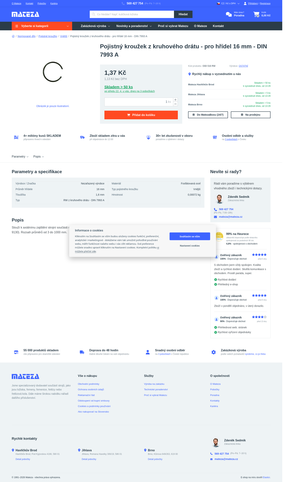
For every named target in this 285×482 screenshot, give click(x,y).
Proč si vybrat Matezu (155, 395)
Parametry (20, 156)
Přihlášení (251, 3)
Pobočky (42, 3)
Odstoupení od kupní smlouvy (94, 400)
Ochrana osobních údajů (91, 389)
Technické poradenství (156, 389)
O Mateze (16, 3)
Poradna (214, 395)
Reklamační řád (86, 395)
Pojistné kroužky (48, 36)
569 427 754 (132, 3)
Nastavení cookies (190, 245)
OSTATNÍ (243, 66)
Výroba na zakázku (154, 384)
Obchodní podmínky (88, 384)
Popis (38, 156)
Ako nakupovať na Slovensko (93, 411)
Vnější (63, 36)
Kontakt (29, 3)
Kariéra (54, 3)
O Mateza (215, 384)
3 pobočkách (231, 139)
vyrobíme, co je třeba (255, 354)
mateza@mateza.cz (228, 216)
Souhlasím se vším (190, 236)
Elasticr (266, 477)
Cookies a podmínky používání (94, 406)
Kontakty (215, 400)
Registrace (265, 3)
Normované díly (27, 36)
